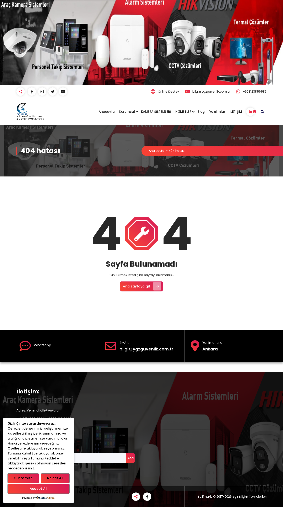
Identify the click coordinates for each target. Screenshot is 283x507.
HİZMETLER (183, 111)
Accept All (38, 488)
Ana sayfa (156, 150)
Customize (23, 478)
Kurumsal (127, 111)
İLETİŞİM (236, 111)
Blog (201, 111)
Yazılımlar (217, 111)
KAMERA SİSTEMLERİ (156, 111)
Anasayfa (107, 111)
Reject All (55, 478)
